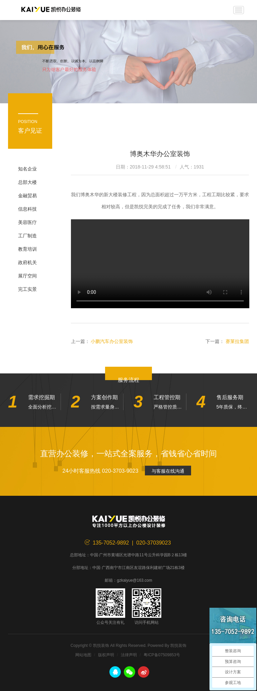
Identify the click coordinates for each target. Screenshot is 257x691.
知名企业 (27, 168)
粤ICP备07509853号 (162, 655)
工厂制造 (27, 235)
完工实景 (27, 289)
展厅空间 (27, 275)
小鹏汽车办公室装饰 (112, 341)
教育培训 (27, 249)
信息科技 (27, 209)
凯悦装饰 (51, 10)
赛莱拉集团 (237, 341)
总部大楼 (27, 182)
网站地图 (83, 655)
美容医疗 (27, 222)
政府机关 (27, 262)
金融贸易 (27, 195)
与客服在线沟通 (168, 471)
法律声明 (129, 655)
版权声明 (106, 655)
